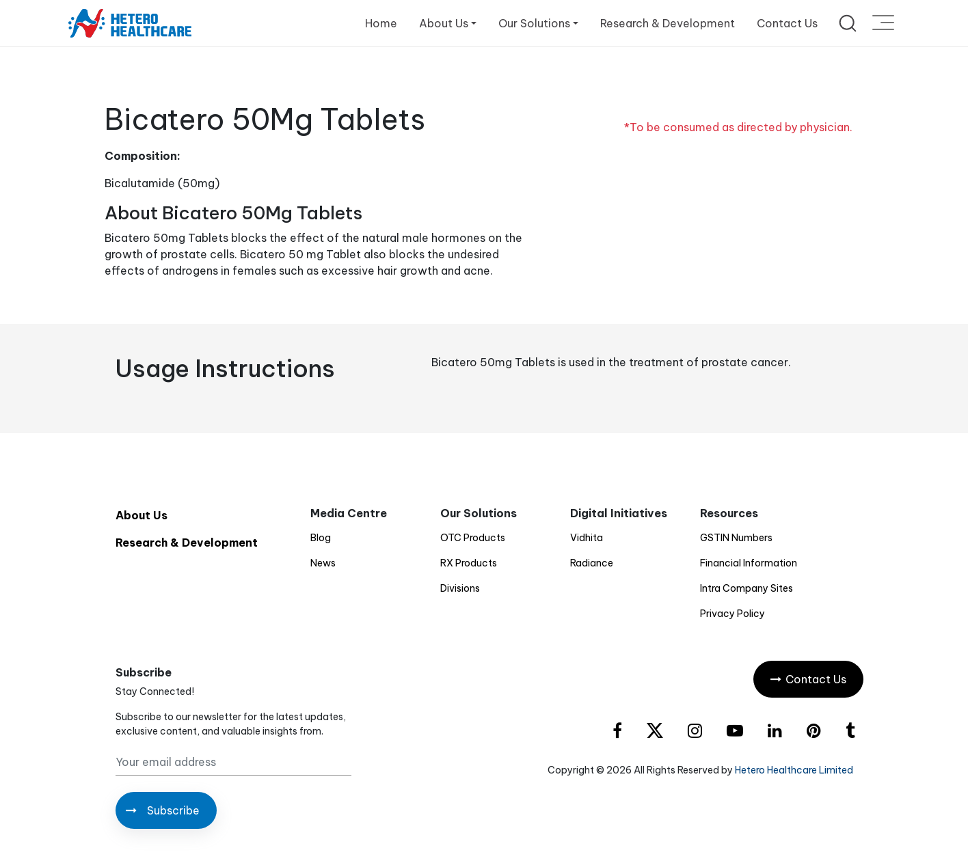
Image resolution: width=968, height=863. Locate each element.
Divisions (460, 588)
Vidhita (586, 538)
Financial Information (748, 563)
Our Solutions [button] (534, 23)
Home (381, 23)
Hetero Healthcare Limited (794, 770)
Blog (320, 538)
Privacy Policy (732, 613)
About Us (141, 515)
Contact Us (787, 23)
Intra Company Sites (746, 588)
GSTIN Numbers (736, 538)
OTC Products (472, 538)
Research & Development (667, 23)
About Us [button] (443, 23)
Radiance (591, 563)
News (323, 563)
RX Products (468, 563)
